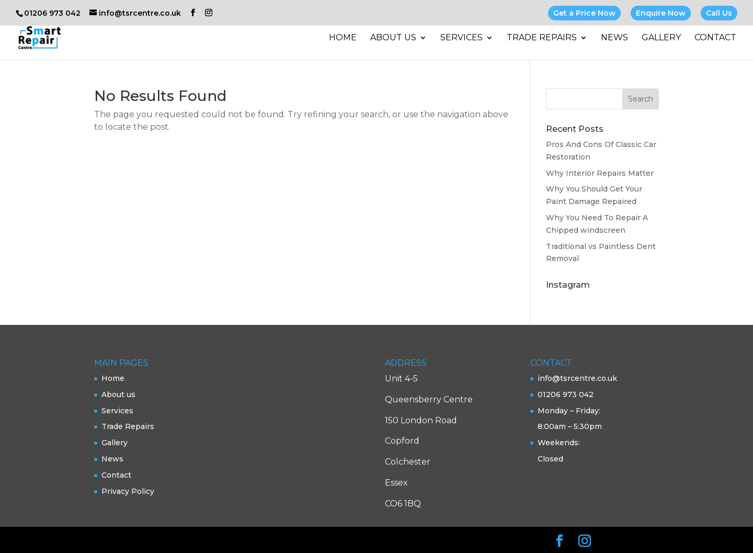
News (614, 38)
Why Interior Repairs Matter (600, 173)
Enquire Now (661, 13)
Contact (715, 38)
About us (393, 38)
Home (343, 38)
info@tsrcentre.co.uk (577, 378)
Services (461, 38)
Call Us (719, 13)
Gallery (661, 38)
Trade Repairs (542, 38)
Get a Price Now (584, 13)
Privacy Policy (127, 491)
